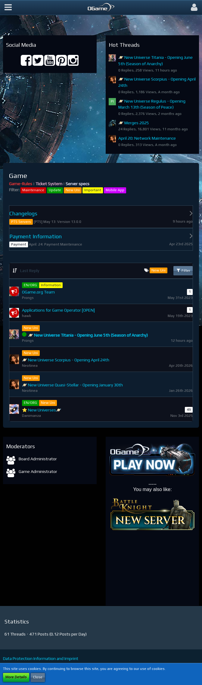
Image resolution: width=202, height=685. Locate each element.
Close (37, 677)
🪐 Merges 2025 (133, 122)
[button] (8, 7)
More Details (16, 677)
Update (55, 190)
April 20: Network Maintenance (147, 138)
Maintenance (33, 190)
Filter (183, 270)
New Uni (73, 190)
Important (92, 190)
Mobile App (115, 190)
